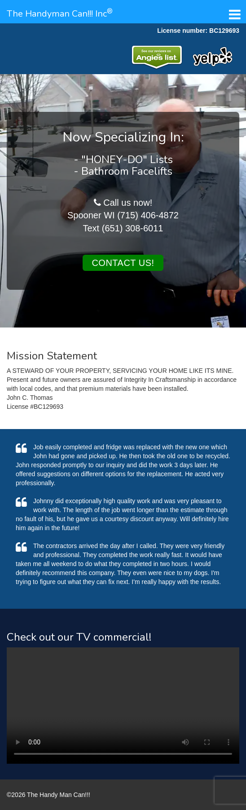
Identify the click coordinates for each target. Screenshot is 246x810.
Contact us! (123, 263)
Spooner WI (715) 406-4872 (123, 215)
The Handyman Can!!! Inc (60, 14)
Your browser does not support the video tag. (123, 705)
